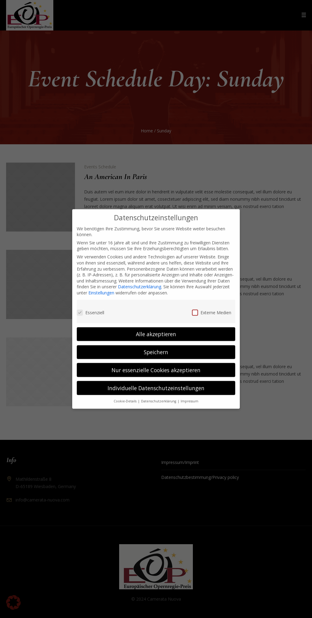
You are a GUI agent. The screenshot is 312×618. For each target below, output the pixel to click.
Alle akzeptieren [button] (156, 327)
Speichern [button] (156, 345)
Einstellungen (101, 286)
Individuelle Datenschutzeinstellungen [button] (156, 381)
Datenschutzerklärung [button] (159, 394)
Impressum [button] (189, 394)
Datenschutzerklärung (139, 280)
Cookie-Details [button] (125, 394)
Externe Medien (211, 306)
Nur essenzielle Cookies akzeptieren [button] (156, 363)
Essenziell (90, 306)
